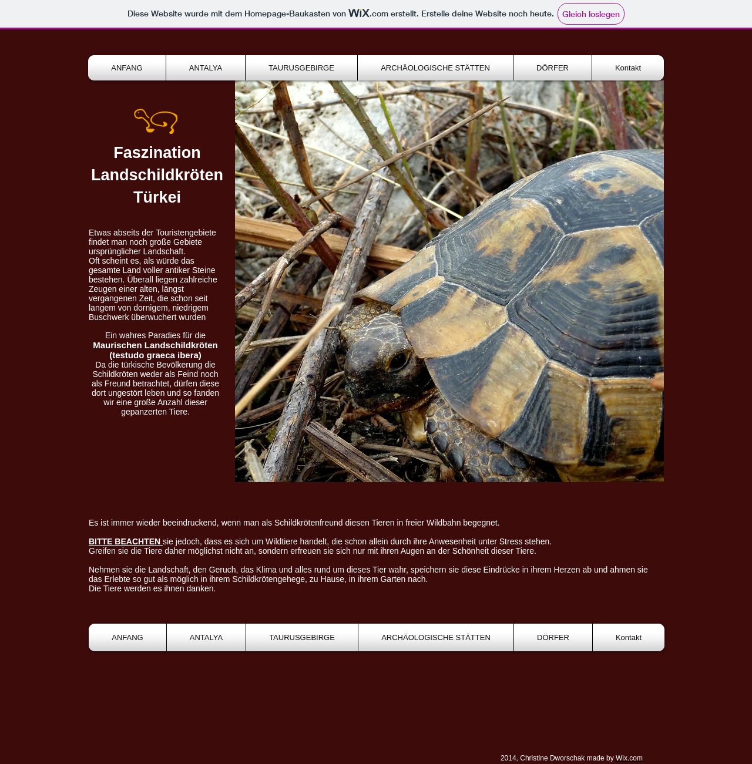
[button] (449, 281)
